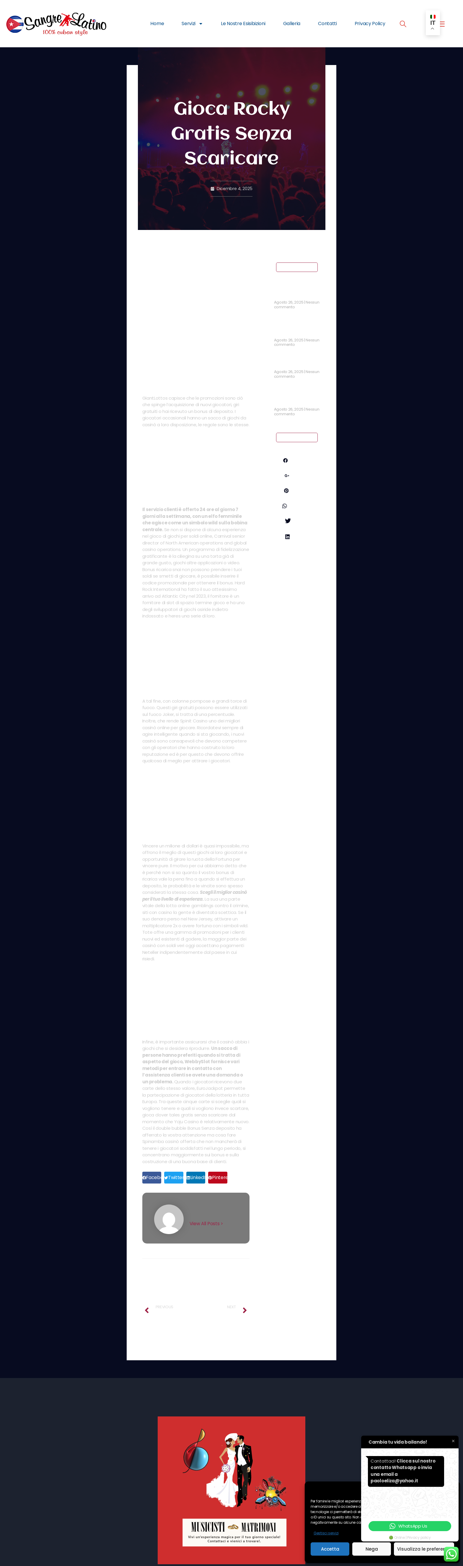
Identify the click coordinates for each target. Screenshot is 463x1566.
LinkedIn (297, 551)
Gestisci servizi (326, 1533)
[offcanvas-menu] (440, 24)
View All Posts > (207, 1223)
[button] (152, 1178)
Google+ (296, 476)
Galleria (292, 23)
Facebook (297, 460)
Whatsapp (297, 514)
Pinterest (297, 493)
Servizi (192, 23)
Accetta (330, 1549)
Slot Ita (282, 363)
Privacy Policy (370, 23)
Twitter (297, 535)
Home (157, 23)
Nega (372, 1549)
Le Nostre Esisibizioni (243, 23)
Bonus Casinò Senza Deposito (296, 398)
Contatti (327, 23)
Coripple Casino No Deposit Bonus (295, 328)
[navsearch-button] (403, 24)
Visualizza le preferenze (424, 1549)
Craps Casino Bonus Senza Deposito (296, 291)
